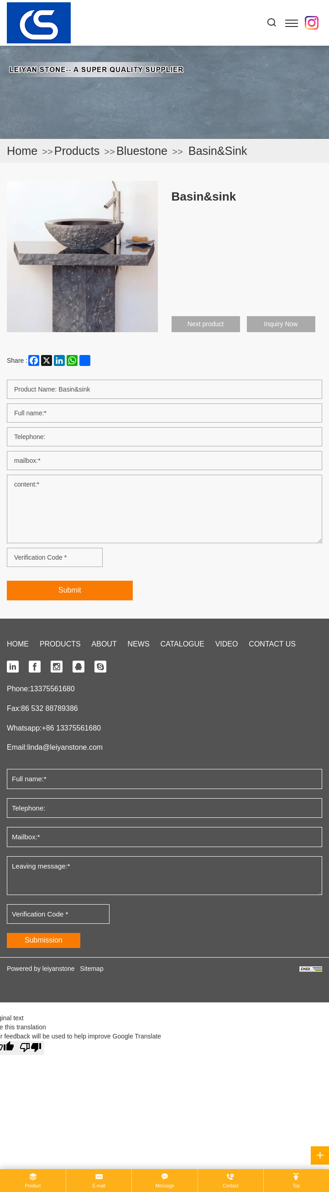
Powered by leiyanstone (41, 968)
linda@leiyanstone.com (65, 747)
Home (22, 150)
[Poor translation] (30, 1048)
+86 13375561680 (71, 728)
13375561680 (52, 689)
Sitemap (91, 968)
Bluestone (141, 150)
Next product (206, 324)
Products (77, 150)
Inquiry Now (281, 324)
